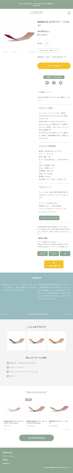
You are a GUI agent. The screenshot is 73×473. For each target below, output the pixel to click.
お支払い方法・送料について (49, 50)
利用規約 (40, 57)
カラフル (12, 376)
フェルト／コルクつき (16, 367)
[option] (19, 36)
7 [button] (37, 314)
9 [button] (41, 314)
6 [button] (35, 314)
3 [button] (29, 314)
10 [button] (43, 314)
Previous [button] (6, 51)
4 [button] (31, 314)
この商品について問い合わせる (54, 77)
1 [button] (25, 314)
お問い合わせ (6, 463)
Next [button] (32, 51)
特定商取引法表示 (7, 452)
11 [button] (45, 314)
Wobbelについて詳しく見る (49, 218)
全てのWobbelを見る (36, 438)
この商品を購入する (54, 266)
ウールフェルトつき (31, 372)
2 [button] (27, 314)
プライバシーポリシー (9, 456)
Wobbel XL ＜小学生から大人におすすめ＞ (22, 363)
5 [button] (33, 314)
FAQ (65, 253)
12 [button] (47, 314)
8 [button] (39, 314)
